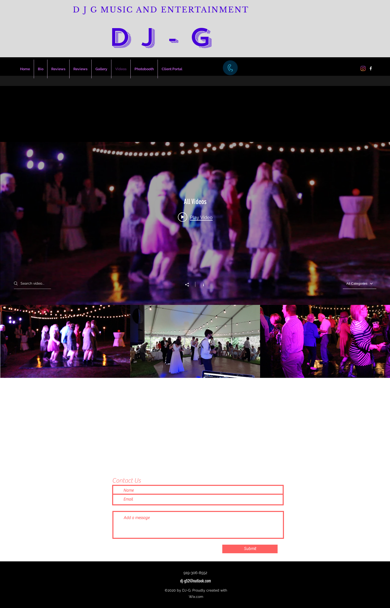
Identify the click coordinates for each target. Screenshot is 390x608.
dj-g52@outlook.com (195, 581)
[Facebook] (370, 68)
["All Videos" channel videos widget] (195, 260)
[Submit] (250, 549)
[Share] (189, 284)
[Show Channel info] (201, 284)
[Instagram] (363, 68)
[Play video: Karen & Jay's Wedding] (195, 217)
